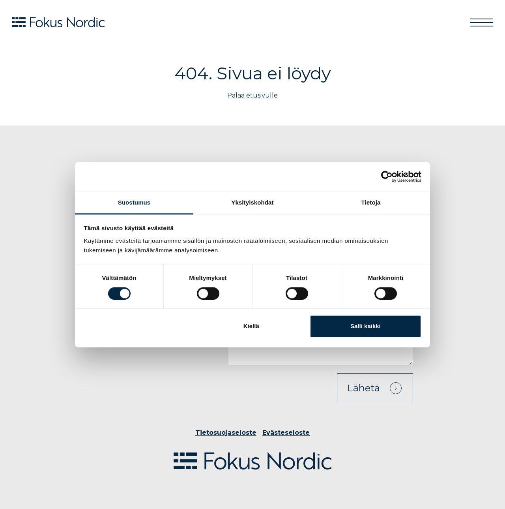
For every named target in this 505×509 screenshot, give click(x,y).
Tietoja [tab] (371, 202)
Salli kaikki (365, 326)
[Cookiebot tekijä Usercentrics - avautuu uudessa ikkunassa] (386, 176)
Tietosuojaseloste (225, 432)
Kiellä (251, 326)
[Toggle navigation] (481, 22)
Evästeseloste (286, 432)
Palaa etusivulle (252, 95)
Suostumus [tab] (134, 202)
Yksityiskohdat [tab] (252, 202)
